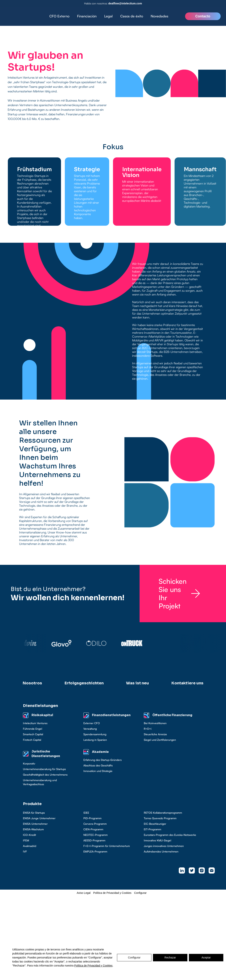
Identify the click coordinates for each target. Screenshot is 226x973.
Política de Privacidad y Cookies (93, 965)
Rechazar (170, 957)
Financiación (87, 16)
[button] (86, 16)
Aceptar (206, 957)
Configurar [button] (140, 892)
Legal (108, 16)
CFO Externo (59, 16)
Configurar (134, 957)
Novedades (159, 16)
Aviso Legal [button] (83, 892)
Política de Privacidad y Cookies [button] (112, 892)
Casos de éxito (131, 16)
